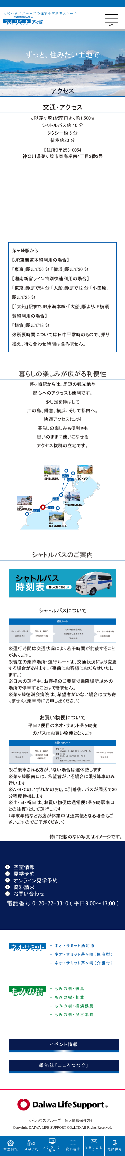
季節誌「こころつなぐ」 (64, 1065)
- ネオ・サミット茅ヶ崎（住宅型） (81, 954)
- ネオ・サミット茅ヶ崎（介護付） (81, 963)
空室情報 (20, 867)
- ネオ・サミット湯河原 (72, 946)
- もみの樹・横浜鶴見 (72, 1006)
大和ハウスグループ (44, 1120)
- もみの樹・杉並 (67, 997)
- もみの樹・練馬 (67, 989)
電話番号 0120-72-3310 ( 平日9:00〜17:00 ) (62, 903)
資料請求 (20, 887)
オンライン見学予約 (31, 880)
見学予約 (20, 873)
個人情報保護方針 (79, 1120)
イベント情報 (64, 1044)
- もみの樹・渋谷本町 (72, 1015)
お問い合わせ (25, 893)
